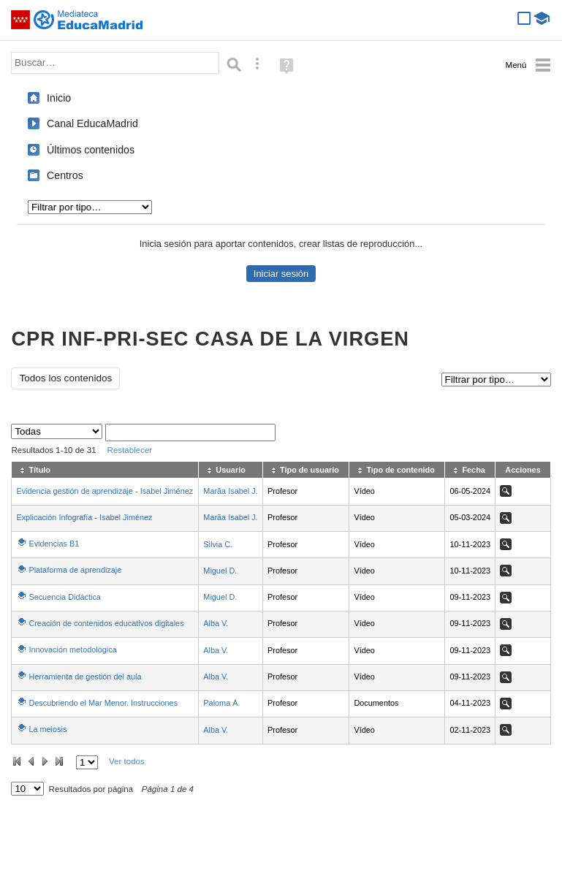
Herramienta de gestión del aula (85, 676)
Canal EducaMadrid (92, 123)
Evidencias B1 (54, 543)
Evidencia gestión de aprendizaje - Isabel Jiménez (104, 491)
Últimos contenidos (90, 150)
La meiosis (48, 729)
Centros (65, 175)
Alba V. (215, 623)
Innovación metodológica (72, 649)
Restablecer (130, 450)
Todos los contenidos (65, 378)
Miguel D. (220, 570)
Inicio (59, 98)
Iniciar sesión (281, 273)
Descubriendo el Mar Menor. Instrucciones (103, 702)
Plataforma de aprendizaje (75, 569)
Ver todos (127, 761)
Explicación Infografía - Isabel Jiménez (84, 517)
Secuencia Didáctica (65, 596)
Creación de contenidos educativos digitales (106, 623)
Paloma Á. (221, 702)
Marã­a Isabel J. (230, 491)
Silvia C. (217, 544)
